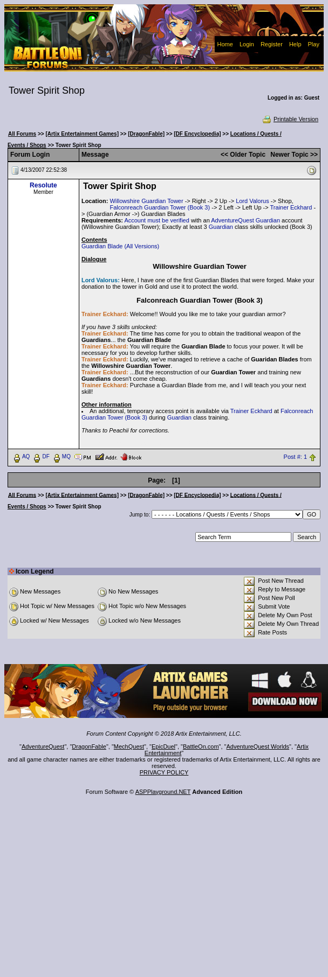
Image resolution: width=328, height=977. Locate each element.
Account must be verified (156, 220)
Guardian (221, 227)
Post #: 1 (295, 456)
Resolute (43, 185)
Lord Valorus (252, 201)
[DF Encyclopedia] (197, 134)
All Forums (22, 134)
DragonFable (89, 746)
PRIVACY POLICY (164, 772)
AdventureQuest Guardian (245, 220)
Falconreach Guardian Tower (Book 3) (160, 207)
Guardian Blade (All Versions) (120, 246)
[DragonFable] (146, 134)
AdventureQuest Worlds (258, 746)
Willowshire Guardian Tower (146, 201)
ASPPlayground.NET (163, 791)
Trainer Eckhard (291, 207)
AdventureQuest (43, 746)
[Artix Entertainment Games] (82, 134)
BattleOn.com (201, 746)
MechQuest (129, 746)
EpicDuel (163, 746)
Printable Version (290, 119)
